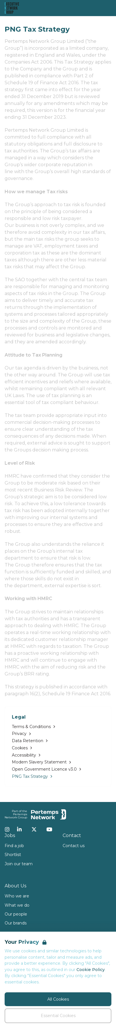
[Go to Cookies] (58, 748)
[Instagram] (7, 829)
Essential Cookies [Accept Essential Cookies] (58, 1015)
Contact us (74, 845)
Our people (16, 914)
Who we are (17, 896)
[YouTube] (49, 829)
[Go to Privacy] (58, 733)
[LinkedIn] (19, 829)
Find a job (14, 845)
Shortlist (13, 854)
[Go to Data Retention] (58, 741)
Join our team (19, 863)
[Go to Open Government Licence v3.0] (58, 769)
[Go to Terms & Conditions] (58, 727)
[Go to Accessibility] (58, 755)
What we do (17, 905)
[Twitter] (34, 829)
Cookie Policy (90, 969)
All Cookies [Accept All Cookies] (58, 999)
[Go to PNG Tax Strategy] (58, 776)
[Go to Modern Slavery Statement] (58, 762)
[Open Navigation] (104, 8)
